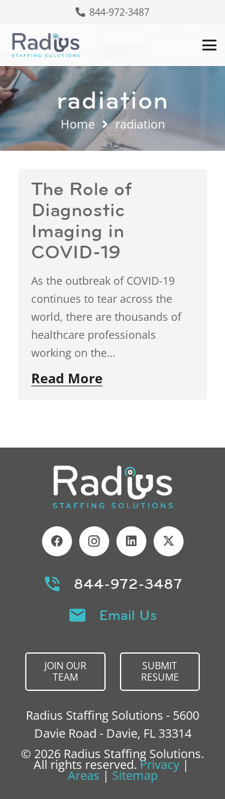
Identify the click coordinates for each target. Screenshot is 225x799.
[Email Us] (83, 615)
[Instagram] (94, 541)
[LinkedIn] (131, 541)
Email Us (128, 615)
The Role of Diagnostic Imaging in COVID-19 (81, 220)
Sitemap (135, 775)
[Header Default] (46, 45)
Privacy (159, 764)
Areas (84, 775)
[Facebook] (57, 541)
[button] (209, 45)
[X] (169, 541)
